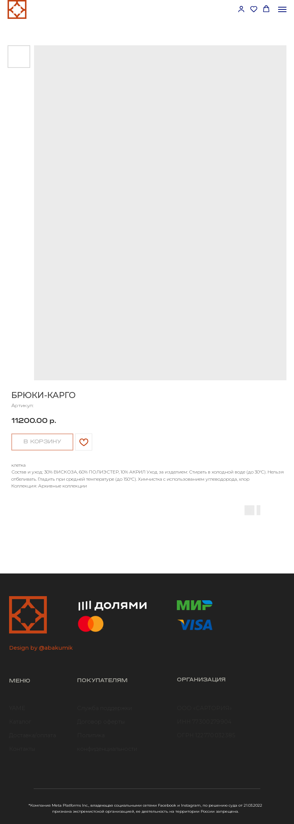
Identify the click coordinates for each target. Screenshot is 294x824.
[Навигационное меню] (282, 9)
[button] (241, 8)
